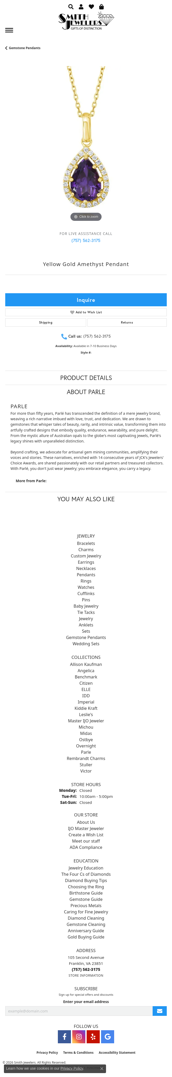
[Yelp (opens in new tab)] (93, 1036)
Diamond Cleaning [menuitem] (86, 918)
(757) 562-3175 (86, 240)
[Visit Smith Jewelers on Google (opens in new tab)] (107, 1036)
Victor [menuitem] (86, 771)
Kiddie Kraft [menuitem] (86, 708)
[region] (86, 146)
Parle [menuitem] (86, 752)
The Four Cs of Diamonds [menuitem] (86, 874)
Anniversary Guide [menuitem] (86, 931)
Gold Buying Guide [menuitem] (86, 937)
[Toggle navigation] (9, 30)
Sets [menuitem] (86, 631)
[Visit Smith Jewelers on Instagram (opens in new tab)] (78, 1036)
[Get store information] (86, 975)
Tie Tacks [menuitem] (86, 612)
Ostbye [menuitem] (86, 739)
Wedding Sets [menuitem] (86, 644)
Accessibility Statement (117, 1052)
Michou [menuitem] (86, 727)
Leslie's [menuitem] (86, 714)
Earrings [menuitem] (86, 562)
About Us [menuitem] (86, 822)
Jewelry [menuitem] (86, 618)
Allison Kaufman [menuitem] (86, 664)
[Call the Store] (86, 969)
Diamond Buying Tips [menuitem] (86, 880)
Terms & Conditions (78, 1052)
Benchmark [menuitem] (86, 677)
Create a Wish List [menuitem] (86, 835)
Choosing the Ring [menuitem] (86, 887)
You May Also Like (86, 499)
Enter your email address (86, 1001)
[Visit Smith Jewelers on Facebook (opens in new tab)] (64, 1036)
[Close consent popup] (101, 1068)
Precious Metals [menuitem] (85, 905)
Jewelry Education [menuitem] (86, 868)
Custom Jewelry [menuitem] (86, 556)
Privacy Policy (47, 1052)
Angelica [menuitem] (86, 670)
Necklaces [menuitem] (86, 568)
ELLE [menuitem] (86, 689)
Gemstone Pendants (25, 48)
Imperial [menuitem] (86, 702)
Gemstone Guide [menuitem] (85, 899)
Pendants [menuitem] (86, 575)
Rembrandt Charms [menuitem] (86, 758)
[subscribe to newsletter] (160, 1011)
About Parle (86, 392)
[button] (71, 6)
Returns (127, 322)
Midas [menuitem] (86, 733)
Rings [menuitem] (86, 581)
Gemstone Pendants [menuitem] (86, 637)
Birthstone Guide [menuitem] (86, 893)
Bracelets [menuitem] (86, 543)
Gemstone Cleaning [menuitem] (86, 924)
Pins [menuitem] (86, 600)
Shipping (45, 322)
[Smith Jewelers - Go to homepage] (86, 21)
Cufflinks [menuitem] (86, 593)
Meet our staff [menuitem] (86, 841)
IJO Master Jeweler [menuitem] (86, 828)
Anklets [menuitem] (86, 625)
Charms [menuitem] (85, 549)
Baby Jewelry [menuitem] (86, 606)
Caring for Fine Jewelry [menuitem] (86, 912)
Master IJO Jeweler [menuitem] (86, 721)
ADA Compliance (86, 847)
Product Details (86, 377)
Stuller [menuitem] (86, 765)
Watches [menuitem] (86, 587)
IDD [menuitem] (86, 696)
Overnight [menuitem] (86, 746)
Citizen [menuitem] (86, 683)
